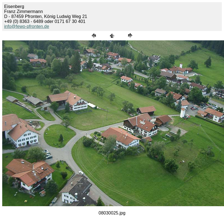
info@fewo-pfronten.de (26, 26)
